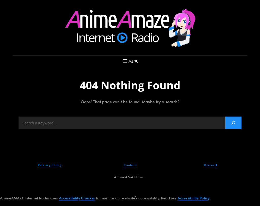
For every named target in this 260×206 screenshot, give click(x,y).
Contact (130, 165)
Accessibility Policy (193, 197)
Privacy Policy (49, 165)
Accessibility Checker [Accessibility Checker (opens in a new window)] (77, 197)
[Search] (233, 123)
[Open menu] (130, 61)
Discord (210, 165)
